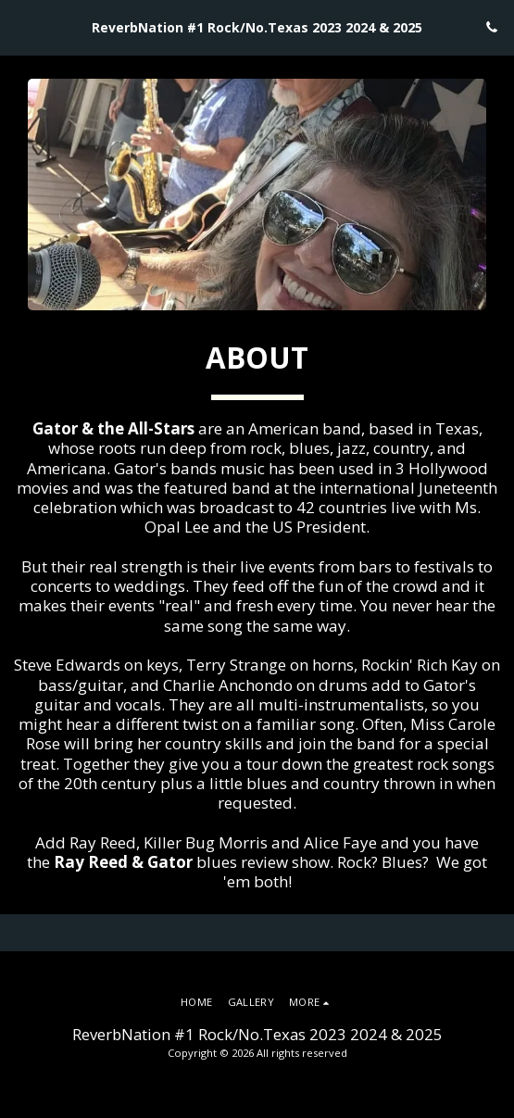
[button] (20, 26)
